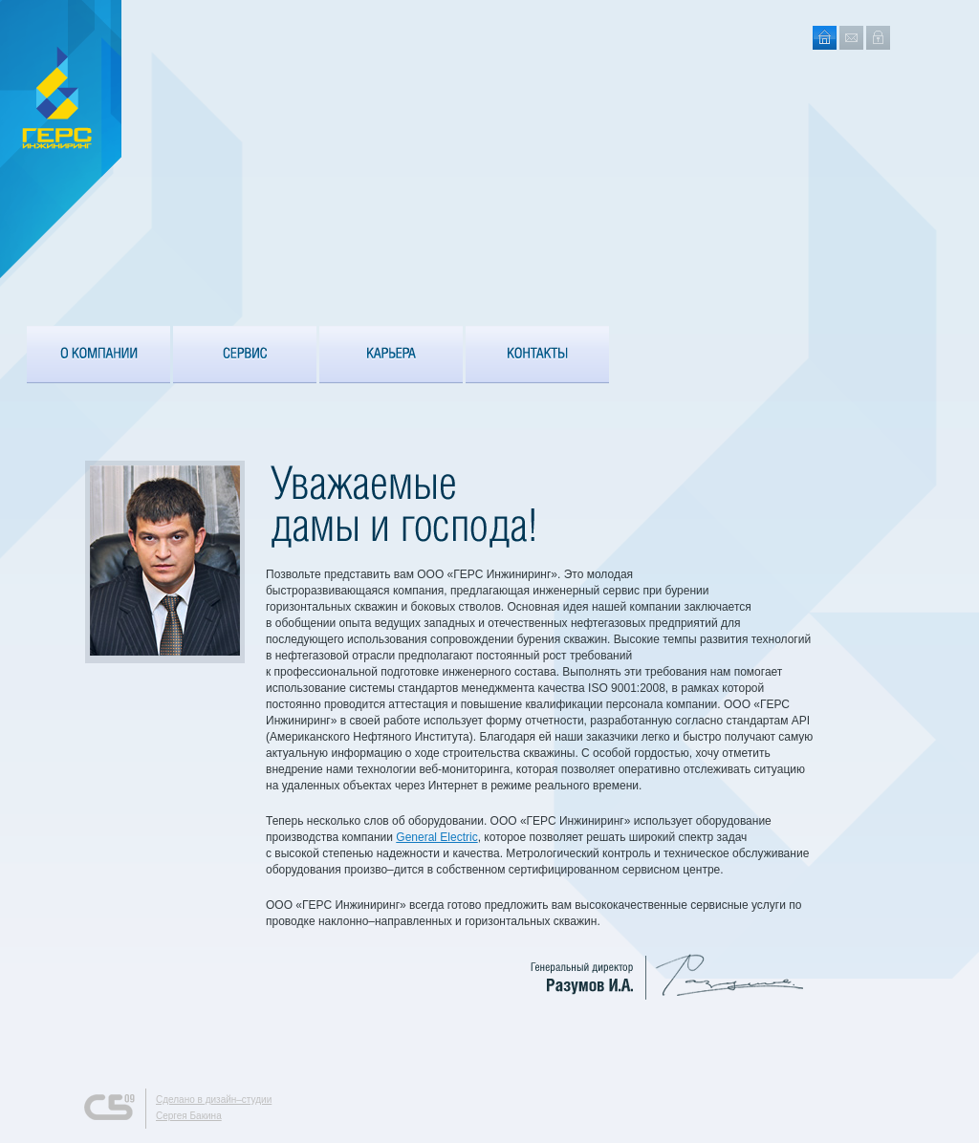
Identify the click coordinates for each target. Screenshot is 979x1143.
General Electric (436, 837)
